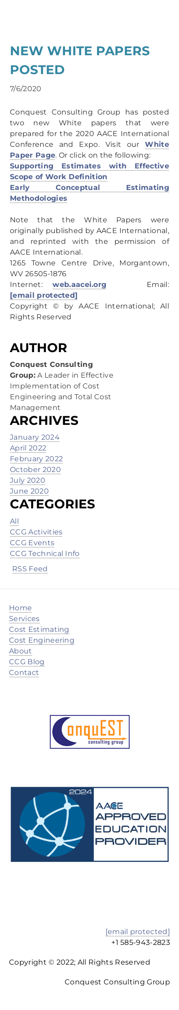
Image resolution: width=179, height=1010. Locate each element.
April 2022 (28, 448)
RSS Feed (30, 569)
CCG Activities (36, 532)
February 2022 (36, 458)
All (14, 521)
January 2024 (35, 437)
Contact (24, 672)
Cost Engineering (41, 640)
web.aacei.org (79, 284)
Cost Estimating (39, 629)
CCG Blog (27, 661)
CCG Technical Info (45, 553)
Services (24, 618)
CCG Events (32, 542)
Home (20, 608)
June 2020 (29, 491)
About (20, 651)
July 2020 (27, 480)
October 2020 (35, 469)
